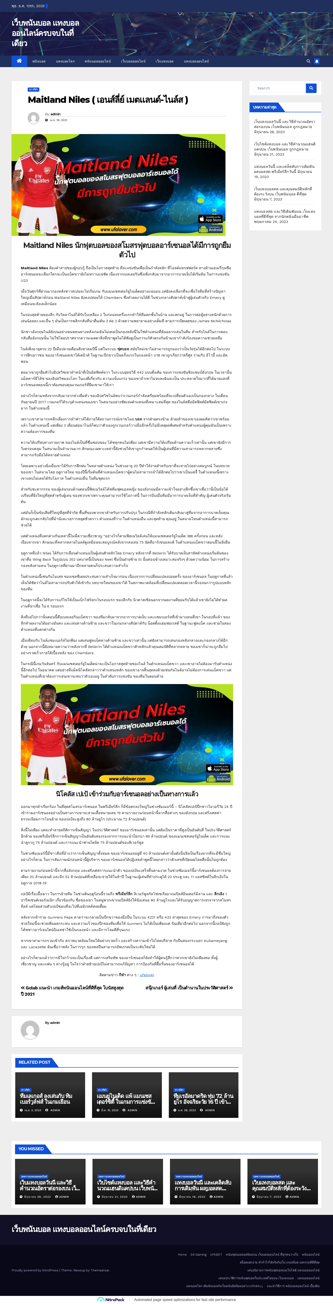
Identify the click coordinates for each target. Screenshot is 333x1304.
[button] (308, 61)
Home (182, 1254)
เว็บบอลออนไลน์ (133, 61)
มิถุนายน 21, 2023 (115, 1196)
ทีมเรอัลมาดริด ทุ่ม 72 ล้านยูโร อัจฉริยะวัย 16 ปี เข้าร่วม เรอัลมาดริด (203, 1102)
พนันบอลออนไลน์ (98, 61)
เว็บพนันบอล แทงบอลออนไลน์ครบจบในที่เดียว (45, 33)
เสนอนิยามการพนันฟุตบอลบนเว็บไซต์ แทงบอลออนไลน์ (283, 1270)
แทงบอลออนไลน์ (196, 61)
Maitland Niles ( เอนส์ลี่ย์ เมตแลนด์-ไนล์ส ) (108, 99)
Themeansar (100, 1270)
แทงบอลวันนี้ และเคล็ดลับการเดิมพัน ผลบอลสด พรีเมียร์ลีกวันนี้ (203, 1188)
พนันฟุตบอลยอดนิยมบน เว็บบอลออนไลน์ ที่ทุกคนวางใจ (262, 1254)
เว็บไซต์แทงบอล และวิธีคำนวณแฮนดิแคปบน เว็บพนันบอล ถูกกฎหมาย (127, 1188)
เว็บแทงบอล (165, 61)
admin (55, 114)
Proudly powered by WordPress (35, 1270)
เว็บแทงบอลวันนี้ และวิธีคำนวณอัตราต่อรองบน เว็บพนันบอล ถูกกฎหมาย (49, 1188)
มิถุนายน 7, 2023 (269, 1196)
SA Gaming (199, 1254)
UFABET (216, 1254)
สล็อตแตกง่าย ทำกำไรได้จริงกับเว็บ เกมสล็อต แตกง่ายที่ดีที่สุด (280, 1262)
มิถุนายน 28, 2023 (38, 1196)
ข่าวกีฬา (33, 89)
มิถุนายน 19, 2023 (193, 1196)
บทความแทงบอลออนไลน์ (34, 1176)
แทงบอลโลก (65, 61)
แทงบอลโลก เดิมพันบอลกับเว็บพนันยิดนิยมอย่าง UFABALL (224, 1286)
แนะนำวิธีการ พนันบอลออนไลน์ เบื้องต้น (293, 1286)
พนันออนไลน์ (311, 1254)
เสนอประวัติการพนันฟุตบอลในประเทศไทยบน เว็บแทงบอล (256, 1278)
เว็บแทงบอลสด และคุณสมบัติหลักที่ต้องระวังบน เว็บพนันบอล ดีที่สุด (282, 1188)
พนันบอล (39, 61)
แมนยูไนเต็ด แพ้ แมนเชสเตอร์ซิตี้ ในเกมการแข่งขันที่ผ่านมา (125, 1102)
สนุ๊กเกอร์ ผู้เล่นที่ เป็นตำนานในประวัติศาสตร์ (189, 988)
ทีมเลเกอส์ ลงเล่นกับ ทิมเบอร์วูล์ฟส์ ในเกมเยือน (46, 1099)
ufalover (147, 975)
